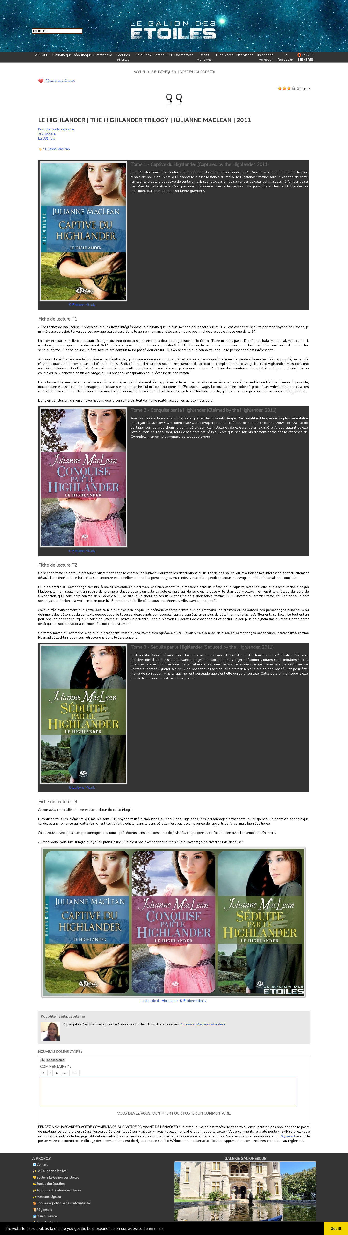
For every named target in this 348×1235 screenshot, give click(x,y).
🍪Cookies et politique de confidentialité (60, 1196)
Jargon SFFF (164, 55)
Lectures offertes (123, 57)
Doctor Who (183, 55)
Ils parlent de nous (265, 57)
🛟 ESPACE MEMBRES (306, 57)
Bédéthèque (82, 55)
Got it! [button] (336, 1229)
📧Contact (39, 1164)
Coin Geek (143, 55)
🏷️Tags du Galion (44, 1212)
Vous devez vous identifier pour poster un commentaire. (174, 1113)
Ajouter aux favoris (59, 80)
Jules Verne (224, 55)
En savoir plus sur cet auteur (202, 1024)
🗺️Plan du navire (44, 1206)
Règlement (287, 1136)
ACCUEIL (42, 55)
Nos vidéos (244, 55)
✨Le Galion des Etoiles (49, 1169)
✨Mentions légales (46, 1190)
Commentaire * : (55, 1066)
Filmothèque (102, 55)
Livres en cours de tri (196, 72)
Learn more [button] (154, 1229)
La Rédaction (285, 57)
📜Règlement (41, 1201)
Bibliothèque (62, 55)
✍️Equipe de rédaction (48, 1180)
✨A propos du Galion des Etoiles (56, 1185)
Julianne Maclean (58, 148)
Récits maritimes (204, 57)
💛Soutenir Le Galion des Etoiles (55, 1174)
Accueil (140, 72)
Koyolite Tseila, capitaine (57, 129)
